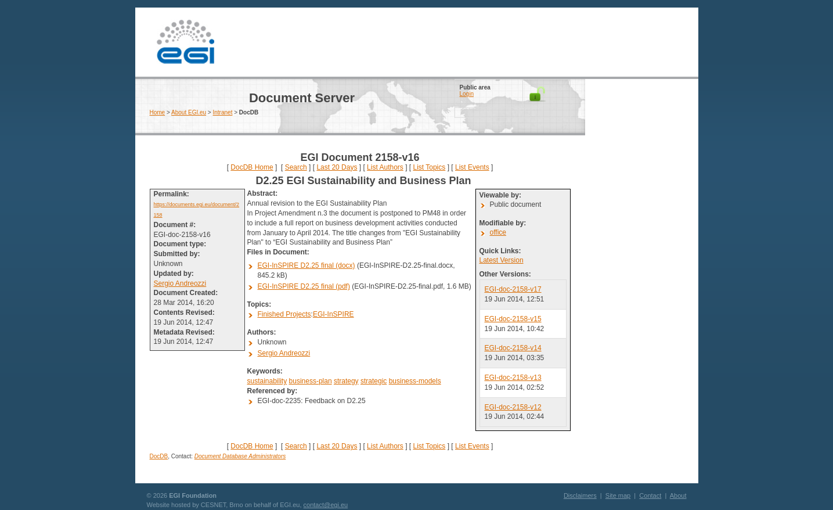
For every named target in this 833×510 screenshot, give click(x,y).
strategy (346, 381)
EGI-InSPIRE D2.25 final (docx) (306, 265)
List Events (472, 167)
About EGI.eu (188, 112)
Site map (617, 495)
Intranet (223, 112)
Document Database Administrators (240, 456)
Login (467, 94)
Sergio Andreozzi (180, 283)
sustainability (267, 381)
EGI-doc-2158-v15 (513, 319)
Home (157, 112)
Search (296, 167)
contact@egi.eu (326, 504)
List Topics (429, 167)
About (678, 495)
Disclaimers (580, 495)
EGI (185, 42)
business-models (415, 381)
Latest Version (501, 260)
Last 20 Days (336, 167)
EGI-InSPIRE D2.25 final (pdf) (304, 286)
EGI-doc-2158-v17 (513, 289)
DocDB (159, 456)
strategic (373, 381)
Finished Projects (284, 314)
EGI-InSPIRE (333, 314)
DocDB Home (251, 167)
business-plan (310, 381)
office (498, 232)
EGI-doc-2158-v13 (513, 377)
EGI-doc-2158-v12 (513, 407)
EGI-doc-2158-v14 (513, 348)
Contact (650, 495)
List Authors (385, 167)
